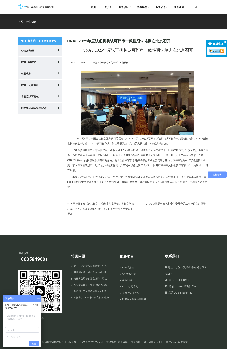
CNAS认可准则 (29, 84)
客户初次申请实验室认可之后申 (90, 290)
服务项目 (125, 7)
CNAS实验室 (28, 61)
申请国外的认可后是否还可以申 (90, 271)
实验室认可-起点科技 (177, 341)
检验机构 (26, 73)
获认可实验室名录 (153, 341)
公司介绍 (107, 7)
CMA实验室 (27, 50)
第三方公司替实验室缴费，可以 (90, 265)
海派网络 (123, 341)
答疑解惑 (143, 7)
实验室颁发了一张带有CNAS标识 (91, 284)
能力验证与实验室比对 (33, 107)
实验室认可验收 (30, 96)
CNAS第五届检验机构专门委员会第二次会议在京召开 (175, 203)
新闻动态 (161, 7)
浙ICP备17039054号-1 (91, 341)
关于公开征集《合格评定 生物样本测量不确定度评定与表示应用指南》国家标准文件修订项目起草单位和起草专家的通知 (100, 208)
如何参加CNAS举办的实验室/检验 (91, 296)
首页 (93, 7)
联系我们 (179, 7)
